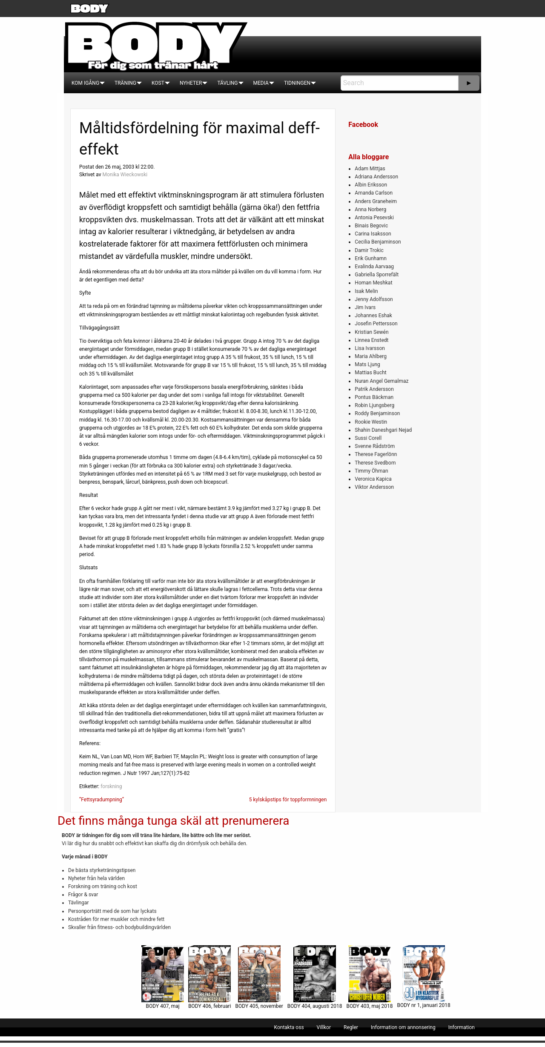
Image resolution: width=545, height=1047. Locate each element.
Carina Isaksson (373, 234)
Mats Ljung (367, 364)
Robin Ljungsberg (374, 405)
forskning (111, 786)
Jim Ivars (365, 307)
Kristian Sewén (371, 332)
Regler (351, 1027)
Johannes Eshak (373, 315)
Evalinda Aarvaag (374, 267)
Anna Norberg (370, 209)
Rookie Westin (371, 422)
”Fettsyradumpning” (101, 800)
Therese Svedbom (375, 463)
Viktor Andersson (374, 487)
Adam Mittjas (370, 169)
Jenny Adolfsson (374, 299)
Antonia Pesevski (374, 218)
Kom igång (85, 83)
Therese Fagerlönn (376, 454)
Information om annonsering (403, 1027)
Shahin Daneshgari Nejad (383, 430)
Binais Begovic (371, 226)
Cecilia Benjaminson (378, 242)
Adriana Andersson (376, 177)
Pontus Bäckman (374, 397)
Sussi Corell (368, 438)
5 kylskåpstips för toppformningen (288, 800)
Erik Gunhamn (371, 258)
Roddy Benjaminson (377, 413)
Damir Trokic (369, 250)
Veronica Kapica (373, 479)
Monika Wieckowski (124, 175)
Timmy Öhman (371, 471)
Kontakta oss (289, 1027)
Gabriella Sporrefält (377, 275)
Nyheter (191, 83)
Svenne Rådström (375, 446)
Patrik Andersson (374, 389)
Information (461, 1027)
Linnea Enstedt (371, 340)
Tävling (227, 83)
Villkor (324, 1027)
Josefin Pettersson (376, 324)
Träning (125, 83)
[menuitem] (85, 83)
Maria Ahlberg (371, 356)
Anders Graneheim (376, 201)
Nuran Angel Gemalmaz (381, 381)
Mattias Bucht (370, 373)
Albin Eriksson (371, 185)
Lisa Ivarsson (370, 348)
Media (261, 83)
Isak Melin (366, 291)
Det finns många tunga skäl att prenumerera (173, 821)
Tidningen (297, 83)
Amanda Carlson (374, 193)
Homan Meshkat (373, 283)
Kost (158, 83)
